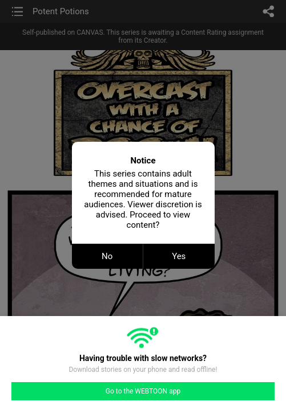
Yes (179, 256)
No (107, 256)
